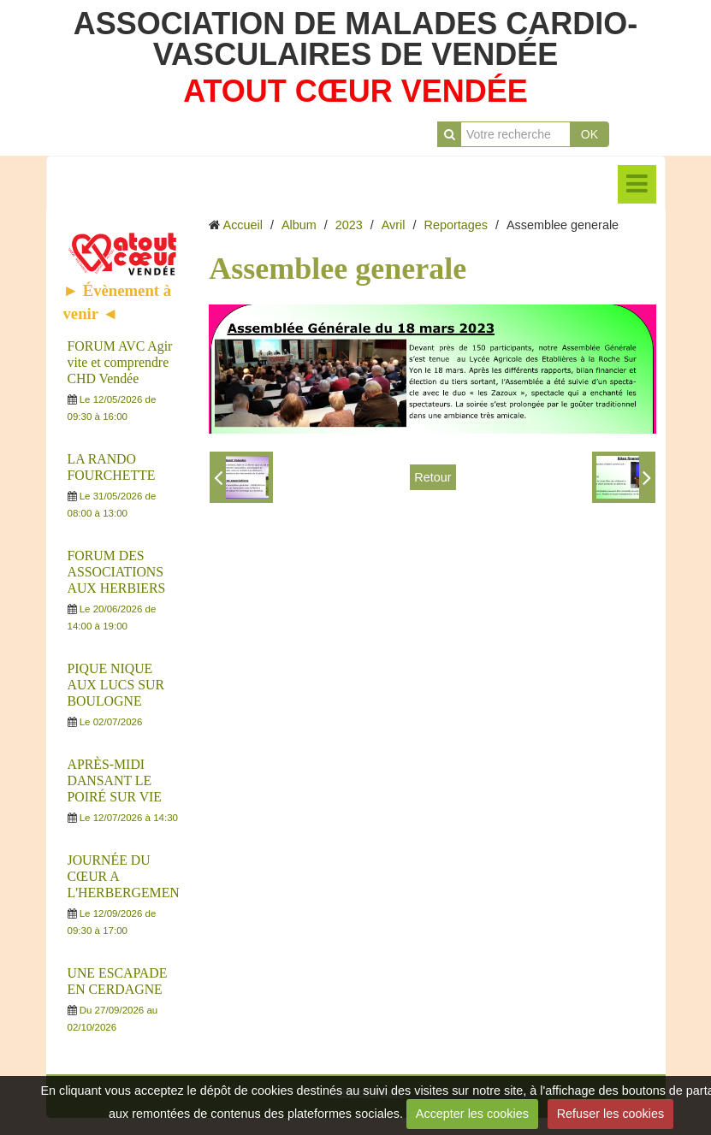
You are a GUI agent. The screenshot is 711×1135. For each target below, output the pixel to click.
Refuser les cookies (611, 1113)
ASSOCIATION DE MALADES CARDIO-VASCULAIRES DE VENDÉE (355, 39)
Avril (394, 225)
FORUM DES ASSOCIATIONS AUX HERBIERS (117, 571)
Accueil (243, 225)
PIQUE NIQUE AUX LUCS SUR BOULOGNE (116, 684)
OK (589, 134)
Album (299, 225)
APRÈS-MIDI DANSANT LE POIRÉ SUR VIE (115, 780)
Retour (432, 477)
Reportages (456, 225)
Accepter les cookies (472, 1113)
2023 (349, 225)
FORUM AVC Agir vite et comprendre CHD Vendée (120, 362)
